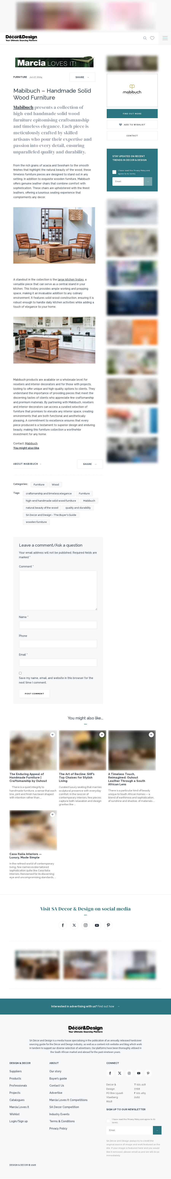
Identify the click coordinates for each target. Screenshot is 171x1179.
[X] (119, 1073)
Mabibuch (23, 107)
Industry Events (59, 1116)
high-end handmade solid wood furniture (51, 500)
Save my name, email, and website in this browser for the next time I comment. (56, 680)
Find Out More (132, 114)
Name (23, 617)
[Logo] (71, 38)
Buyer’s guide (58, 1078)
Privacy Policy (58, 1131)
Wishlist (15, 1116)
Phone (23, 635)
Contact (132, 136)
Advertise (55, 1093)
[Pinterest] (148, 1073)
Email (23, 654)
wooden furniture (36, 522)
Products (16, 1078)
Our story (55, 1071)
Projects (15, 1093)
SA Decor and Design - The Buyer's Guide (51, 515)
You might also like (26, 448)
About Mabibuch (25, 464)
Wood (55, 484)
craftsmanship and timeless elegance (49, 493)
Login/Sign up (19, 1123)
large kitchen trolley (71, 279)
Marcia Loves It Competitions (68, 1101)
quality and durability (78, 507)
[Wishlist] (152, 38)
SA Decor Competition (64, 1108)
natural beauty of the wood (42, 507)
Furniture (20, 77)
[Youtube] (138, 1073)
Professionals (19, 1086)
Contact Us (56, 1086)
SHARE (82, 77)
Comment (26, 566)
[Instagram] (129, 1073)
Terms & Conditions (62, 1123)
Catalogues (17, 1101)
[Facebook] (110, 1073)
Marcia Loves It (20, 1108)
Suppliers (16, 1071)
